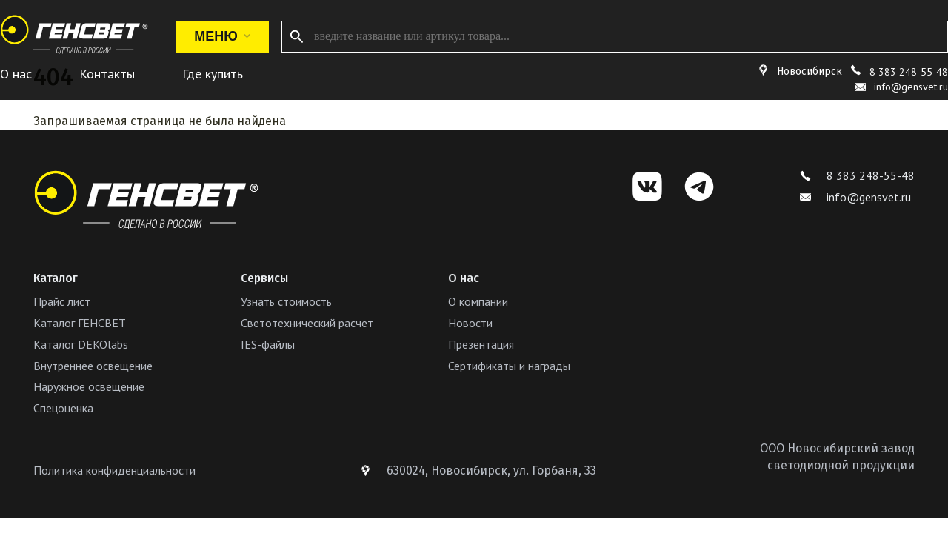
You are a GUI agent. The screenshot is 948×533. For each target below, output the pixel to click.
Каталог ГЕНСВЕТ (79, 322)
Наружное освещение (88, 386)
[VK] (647, 186)
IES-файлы (268, 344)
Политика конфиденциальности (114, 470)
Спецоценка (63, 407)
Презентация (481, 344)
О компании (478, 301)
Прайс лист (61, 301)
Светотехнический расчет (307, 322)
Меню (222, 36)
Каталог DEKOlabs (80, 344)
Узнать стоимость (286, 301)
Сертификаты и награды (509, 365)
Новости (470, 322)
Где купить (212, 73)
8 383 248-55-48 (908, 71)
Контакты (107, 73)
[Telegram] (699, 186)
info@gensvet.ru (855, 197)
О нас (16, 73)
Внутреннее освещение (93, 365)
